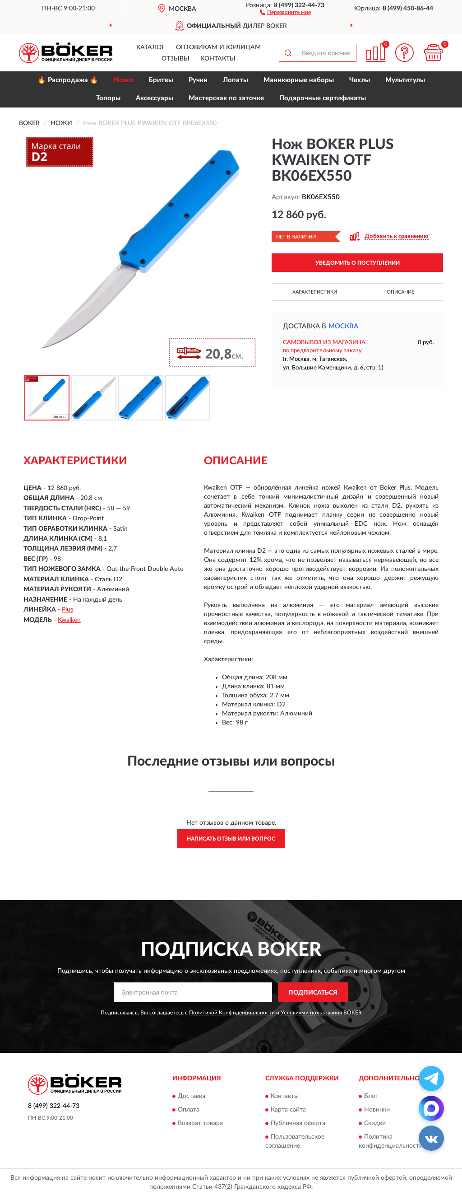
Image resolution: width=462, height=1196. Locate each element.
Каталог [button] (150, 47)
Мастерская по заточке (226, 98)
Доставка (191, 1096)
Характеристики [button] (314, 292)
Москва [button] (343, 326)
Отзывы (175, 59)
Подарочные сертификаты (322, 98)
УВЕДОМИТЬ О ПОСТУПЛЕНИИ (357, 263)
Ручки (198, 80)
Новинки (377, 1110)
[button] (285, 11)
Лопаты (235, 80)
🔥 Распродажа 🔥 (67, 80)
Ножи (123, 80)
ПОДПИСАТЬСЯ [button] (312, 993)
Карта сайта (288, 1110)
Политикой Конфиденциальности (232, 1012)
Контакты (218, 59)
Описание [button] (400, 292)
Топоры (108, 98)
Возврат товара (200, 1123)
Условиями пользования (311, 1012)
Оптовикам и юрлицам (218, 47)
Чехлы (359, 80)
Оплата (188, 1110)
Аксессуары (154, 98)
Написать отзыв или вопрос (231, 838)
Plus (67, 610)
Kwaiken (69, 620)
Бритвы (160, 80)
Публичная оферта (298, 1123)
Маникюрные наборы (298, 80)
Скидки (375, 1123)
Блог (371, 1096)
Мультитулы (405, 80)
